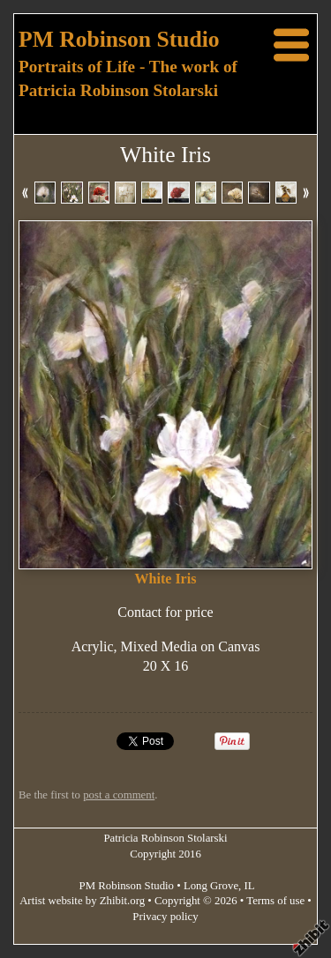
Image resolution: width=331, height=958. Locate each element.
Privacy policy (165, 916)
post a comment (118, 795)
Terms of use (275, 901)
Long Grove (211, 886)
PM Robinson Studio (119, 39)
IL (249, 886)
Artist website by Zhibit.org (82, 901)
